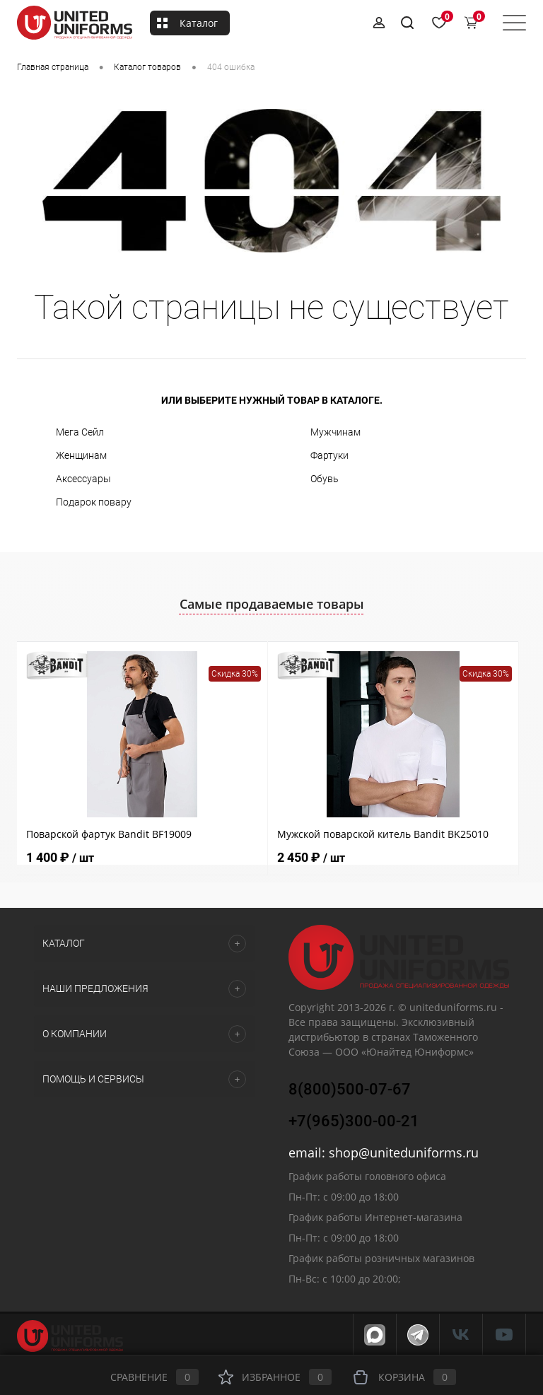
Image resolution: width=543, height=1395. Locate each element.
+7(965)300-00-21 (353, 1121)
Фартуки (329, 455)
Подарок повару (94, 502)
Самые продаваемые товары (272, 603)
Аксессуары (83, 478)
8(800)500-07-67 (349, 1089)
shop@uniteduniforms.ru (404, 1152)
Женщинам (81, 455)
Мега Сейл (80, 432)
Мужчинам (335, 432)
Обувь (324, 478)
